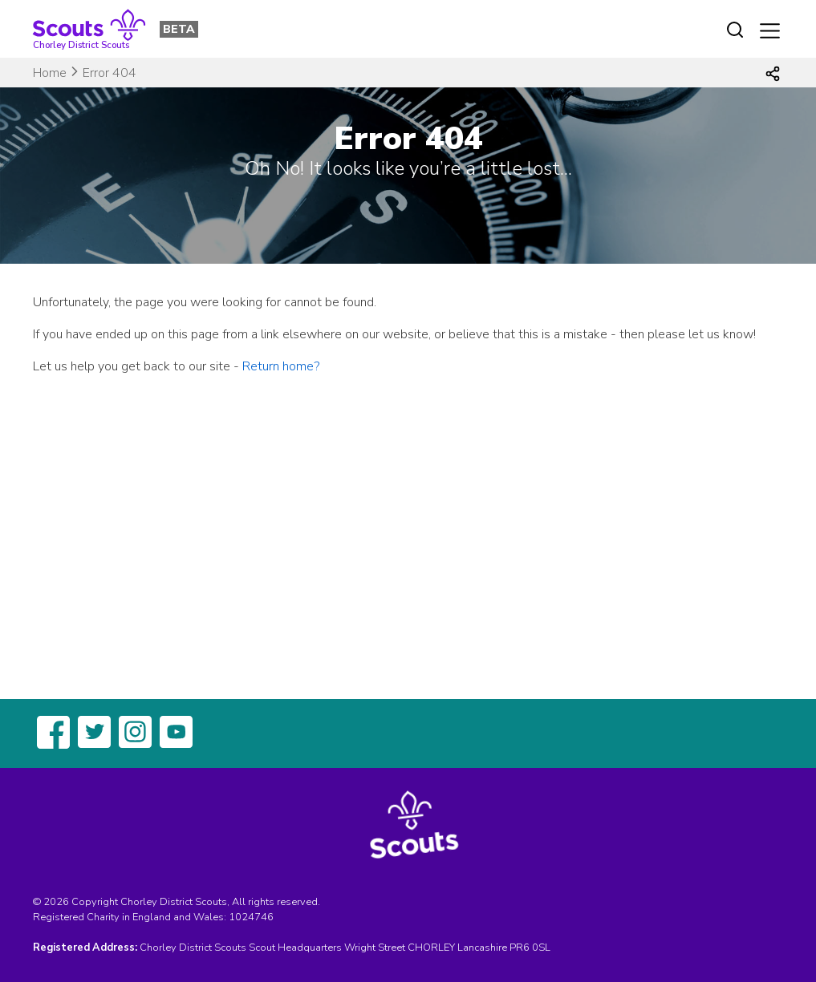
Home (50, 73)
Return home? (280, 366)
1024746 (251, 917)
